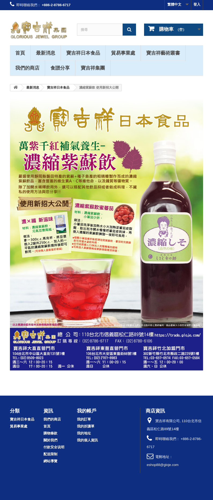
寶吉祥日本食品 (83, 53)
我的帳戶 (86, 410)
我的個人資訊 (87, 440)
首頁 (20, 53)
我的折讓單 (85, 426)
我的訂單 (84, 419)
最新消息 (45, 53)
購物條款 (50, 433)
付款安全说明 (53, 447)
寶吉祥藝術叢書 (163, 53)
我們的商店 (27, 68)
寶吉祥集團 (93, 68)
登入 (196, 4)
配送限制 (50, 454)
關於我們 (50, 440)
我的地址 (84, 433)
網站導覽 (50, 461)
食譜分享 (60, 68)
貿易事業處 (123, 53)
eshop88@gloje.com (163, 465)
